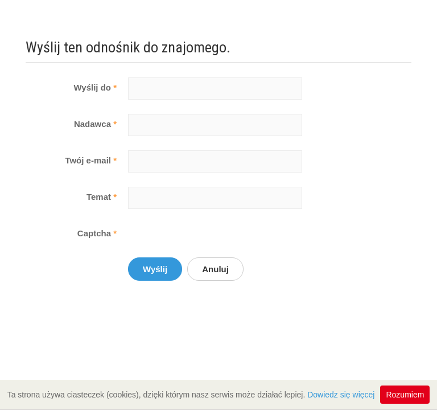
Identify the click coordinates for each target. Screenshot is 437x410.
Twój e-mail (91, 160)
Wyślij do (95, 87)
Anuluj (215, 269)
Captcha (97, 233)
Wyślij (155, 269)
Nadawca (95, 124)
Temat (101, 197)
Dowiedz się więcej (340, 394)
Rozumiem (405, 394)
